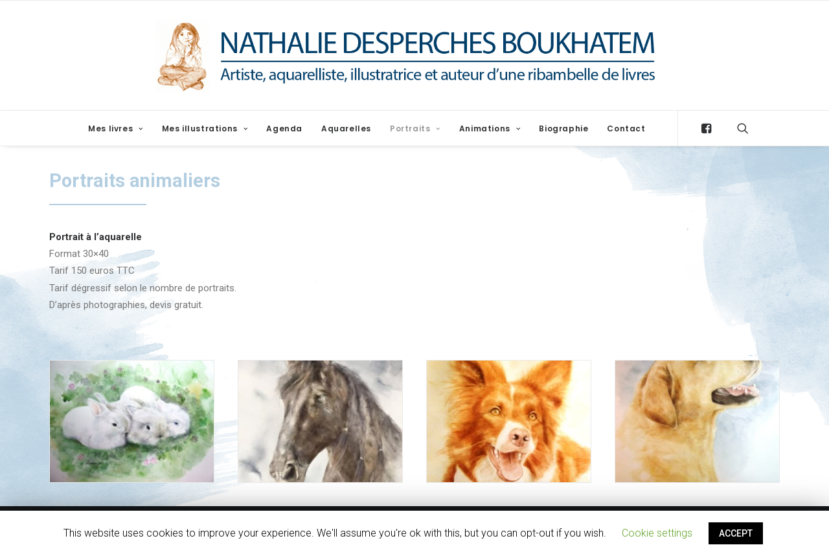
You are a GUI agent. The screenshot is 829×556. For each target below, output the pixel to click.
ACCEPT (736, 533)
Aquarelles (346, 128)
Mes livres (115, 128)
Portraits (415, 128)
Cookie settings (657, 533)
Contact (626, 128)
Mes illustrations (205, 128)
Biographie (563, 128)
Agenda (284, 128)
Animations (489, 128)
